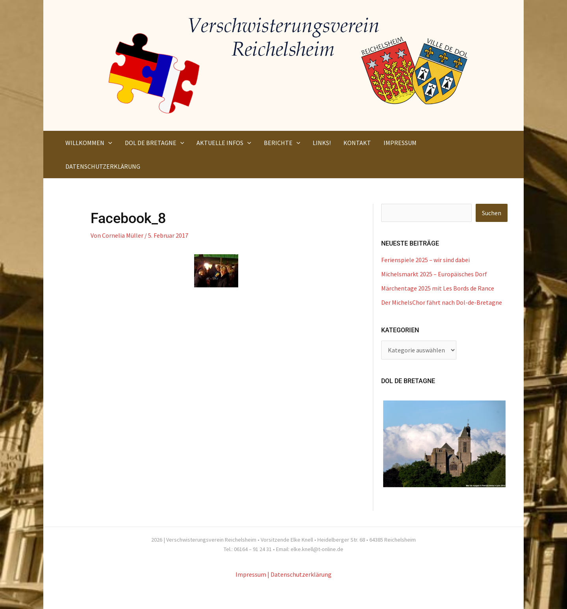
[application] (108, 143)
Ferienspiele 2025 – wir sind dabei (425, 260)
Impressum (250, 574)
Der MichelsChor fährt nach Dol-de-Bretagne (441, 302)
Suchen (491, 213)
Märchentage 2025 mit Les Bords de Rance (437, 288)
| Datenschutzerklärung (299, 574)
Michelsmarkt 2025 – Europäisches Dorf (434, 274)
